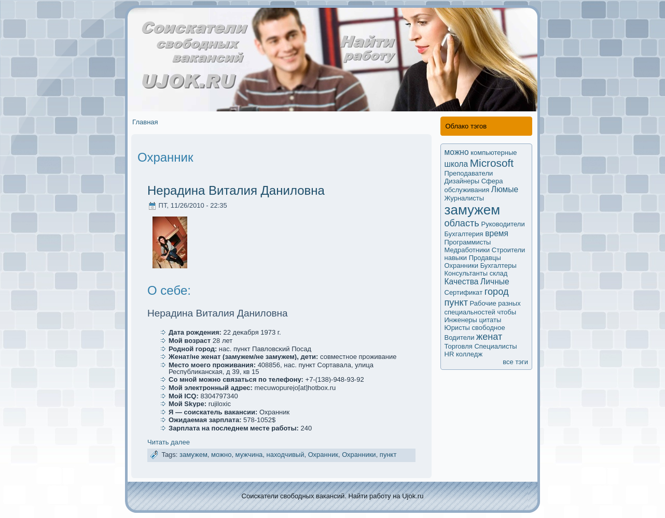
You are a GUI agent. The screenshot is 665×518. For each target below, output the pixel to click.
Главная (145, 122)
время (496, 233)
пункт (388, 454)
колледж (469, 354)
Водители (460, 337)
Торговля (459, 346)
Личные (494, 281)
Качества (462, 281)
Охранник (323, 454)
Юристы (457, 328)
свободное (488, 328)
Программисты (468, 242)
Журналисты (464, 198)
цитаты (490, 320)
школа (456, 164)
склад (499, 273)
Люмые (504, 189)
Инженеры (461, 320)
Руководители (502, 224)
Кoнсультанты (466, 273)
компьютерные (493, 152)
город (496, 291)
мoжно (221, 454)
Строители (508, 250)
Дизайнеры (462, 181)
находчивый (285, 454)
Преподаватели (469, 173)
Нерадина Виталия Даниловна (236, 190)
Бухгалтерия (464, 234)
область (462, 223)
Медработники (467, 250)
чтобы (506, 312)
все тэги (515, 362)
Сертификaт (464, 292)
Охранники (359, 454)
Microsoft (492, 163)
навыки (456, 258)
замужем (193, 454)
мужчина (249, 454)
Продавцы (485, 258)
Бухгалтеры (498, 265)
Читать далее (168, 442)
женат (489, 337)
